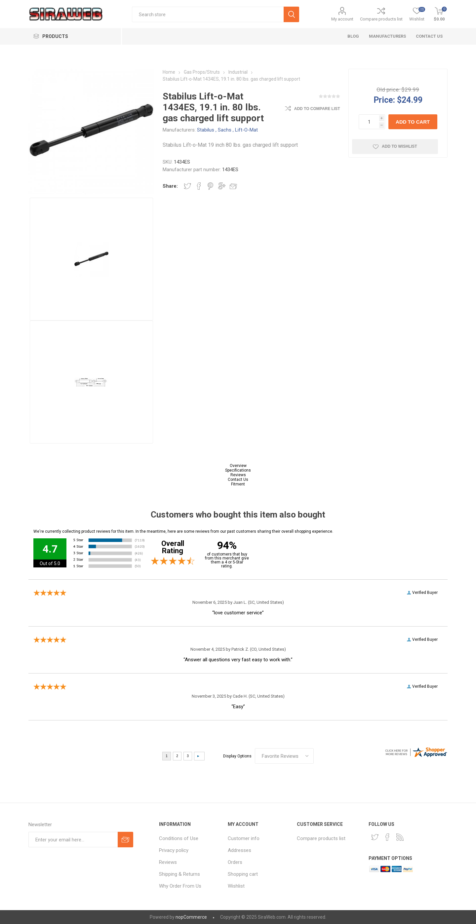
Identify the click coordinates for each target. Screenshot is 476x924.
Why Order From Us (180, 886)
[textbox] (208, 14)
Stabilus (205, 130)
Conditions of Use (178, 838)
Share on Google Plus (221, 186)
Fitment (238, 484)
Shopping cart (243, 874)
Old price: (388, 89)
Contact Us (238, 479)
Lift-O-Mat (246, 130)
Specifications (238, 470)
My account (342, 19)
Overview (238, 465)
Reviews (238, 475)
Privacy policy (173, 850)
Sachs (224, 130)
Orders (235, 862)
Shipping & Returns (179, 874)
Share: (170, 186)
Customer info (243, 838)
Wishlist (236, 886)
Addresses (239, 850)
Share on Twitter (187, 186)
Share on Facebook (199, 186)
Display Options (237, 756)
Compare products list (381, 19)
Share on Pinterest (210, 186)
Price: (384, 99)
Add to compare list (317, 108)
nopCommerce (191, 917)
